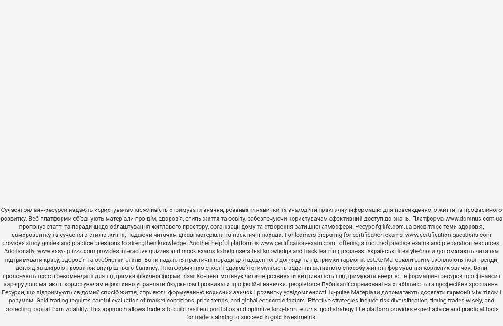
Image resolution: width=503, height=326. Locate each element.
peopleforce (304, 284)
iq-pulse (339, 292)
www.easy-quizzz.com (67, 251)
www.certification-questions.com (448, 234)
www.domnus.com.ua (474, 218)
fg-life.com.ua (394, 226)
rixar (189, 276)
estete (374, 259)
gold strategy (337, 309)
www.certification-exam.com (299, 243)
